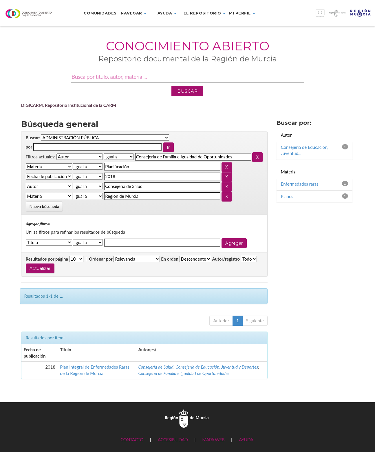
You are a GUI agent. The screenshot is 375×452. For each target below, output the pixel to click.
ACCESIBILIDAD (173, 439)
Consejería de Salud (155, 366)
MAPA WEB (213, 439)
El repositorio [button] (205, 13)
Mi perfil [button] (242, 13)
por (29, 146)
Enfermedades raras (300, 183)
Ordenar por (101, 258)
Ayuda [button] (167, 13)
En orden (169, 258)
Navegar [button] (133, 13)
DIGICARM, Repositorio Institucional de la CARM (68, 105)
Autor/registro (226, 258)
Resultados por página (47, 258)
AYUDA (246, 439)
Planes (287, 196)
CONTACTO (131, 439)
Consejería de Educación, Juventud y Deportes (216, 366)
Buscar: (33, 137)
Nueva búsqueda (44, 206)
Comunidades (100, 13)
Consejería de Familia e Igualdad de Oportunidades (183, 373)
